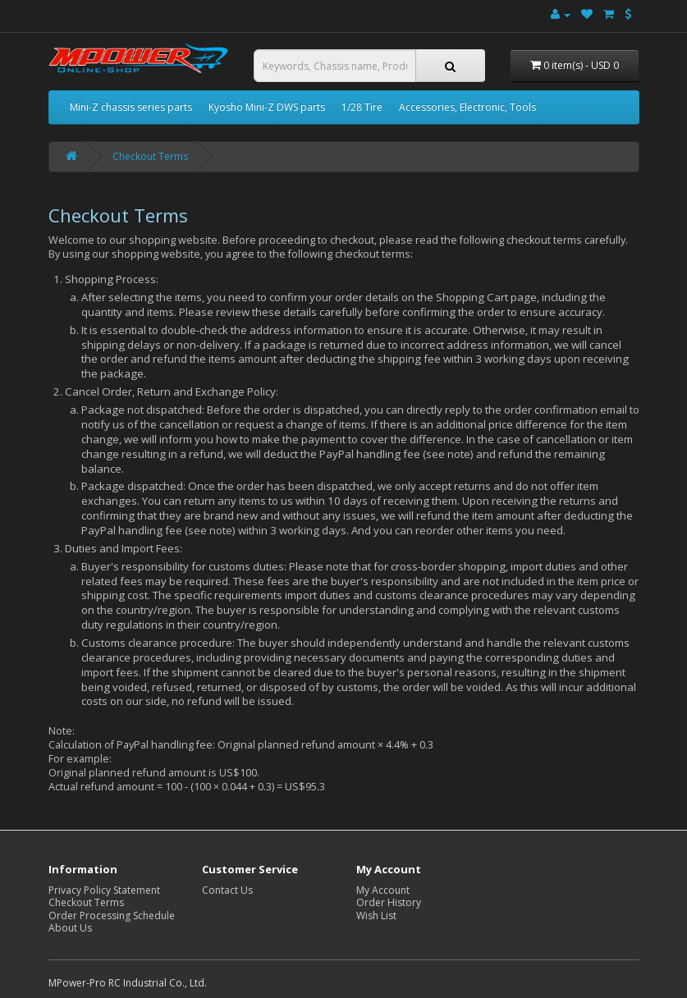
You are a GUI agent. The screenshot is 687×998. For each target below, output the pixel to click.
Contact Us (227, 890)
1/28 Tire (361, 107)
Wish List (376, 915)
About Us (70, 928)
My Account (383, 890)
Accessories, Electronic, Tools (467, 107)
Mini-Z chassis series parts (131, 107)
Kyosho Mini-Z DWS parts (266, 107)
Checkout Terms (150, 156)
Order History (388, 902)
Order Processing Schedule (111, 915)
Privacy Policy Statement (104, 890)
